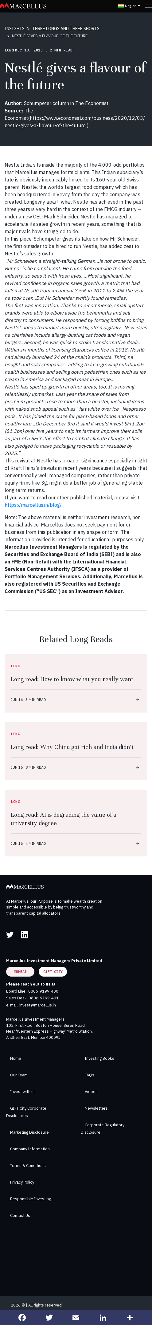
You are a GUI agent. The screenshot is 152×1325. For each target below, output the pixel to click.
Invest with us (23, 1091)
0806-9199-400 (43, 991)
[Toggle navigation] (148, 5)
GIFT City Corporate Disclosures (26, 1112)
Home (15, 1058)
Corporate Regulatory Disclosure (102, 1128)
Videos (91, 1091)
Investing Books (99, 1058)
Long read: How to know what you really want (72, 679)
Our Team (19, 1075)
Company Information (30, 1149)
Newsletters (96, 1108)
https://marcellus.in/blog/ (33, 505)
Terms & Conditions (28, 1165)
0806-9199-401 (44, 998)
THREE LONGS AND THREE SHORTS (65, 28)
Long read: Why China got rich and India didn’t (72, 747)
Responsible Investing (30, 1198)
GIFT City (53, 971)
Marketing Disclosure (29, 1132)
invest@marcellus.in (37, 1005)
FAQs (89, 1075)
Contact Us (20, 1215)
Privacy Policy (22, 1182)
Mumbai (20, 971)
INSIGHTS (15, 28)
